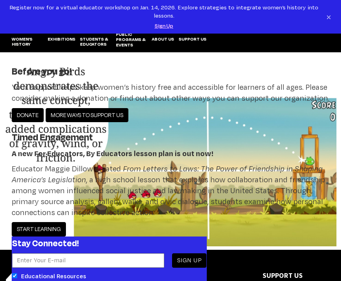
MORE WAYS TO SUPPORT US (87, 115)
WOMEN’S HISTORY (22, 42)
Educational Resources (49, 276)
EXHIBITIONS (61, 39)
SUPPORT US (192, 39)
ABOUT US (163, 39)
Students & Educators (94, 42)
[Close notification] (328, 16)
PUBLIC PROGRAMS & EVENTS (131, 40)
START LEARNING (39, 229)
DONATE (28, 115)
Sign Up (164, 26)
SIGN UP (189, 260)
